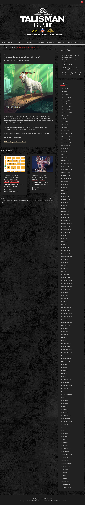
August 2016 (66, 397)
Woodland (19, 54)
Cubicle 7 (6, 179)
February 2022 (66, 215)
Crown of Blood (15, 177)
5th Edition (7, 175)
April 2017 (65, 373)
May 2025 (65, 125)
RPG (11, 179)
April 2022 (65, 209)
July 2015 (65, 433)
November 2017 (67, 352)
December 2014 (67, 454)
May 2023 (65, 191)
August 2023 (66, 182)
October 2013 (66, 481)
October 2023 (66, 176)
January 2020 (66, 277)
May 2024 (65, 155)
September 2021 (67, 230)
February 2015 (66, 448)
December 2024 (67, 134)
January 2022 (66, 217)
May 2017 (65, 370)
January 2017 (66, 382)
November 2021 (67, 224)
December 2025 (67, 104)
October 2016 (66, 391)
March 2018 (65, 340)
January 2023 (66, 197)
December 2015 (67, 421)
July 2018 (65, 328)
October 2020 (66, 253)
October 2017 (66, 355)
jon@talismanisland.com (22, 60)
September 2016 (67, 394)
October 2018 (66, 319)
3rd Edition (35, 175)
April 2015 (65, 442)
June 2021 (65, 238)
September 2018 (67, 322)
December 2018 (67, 313)
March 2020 (65, 271)
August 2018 (66, 325)
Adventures (14, 175)
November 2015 (67, 424)
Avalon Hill (6, 177)
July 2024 (65, 149)
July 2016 (65, 400)
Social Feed (35, 179)
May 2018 (65, 334)
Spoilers (6, 54)
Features (20, 42)
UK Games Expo (14, 181)
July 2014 (65, 469)
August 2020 (66, 259)
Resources (10, 42)
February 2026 (66, 98)
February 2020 (66, 274)
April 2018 (65, 337)
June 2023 (65, 188)
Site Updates (43, 177)
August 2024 (66, 146)
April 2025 (65, 128)
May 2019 (65, 298)
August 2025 (66, 116)
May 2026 (65, 89)
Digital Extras (40, 42)
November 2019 (67, 283)
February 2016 (66, 415)
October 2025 (66, 110)
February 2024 (66, 164)
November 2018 (67, 316)
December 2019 (67, 280)
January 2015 (66, 451)
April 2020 (65, 268)
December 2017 (67, 349)
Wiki (76, 42)
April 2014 (65, 478)
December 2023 (67, 170)
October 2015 (66, 427)
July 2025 (65, 119)
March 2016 (65, 412)
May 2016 (65, 406)
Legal (81, 42)
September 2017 (67, 358)
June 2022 (65, 206)
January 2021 (66, 247)
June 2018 (65, 331)
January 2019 (66, 310)
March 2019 (65, 304)
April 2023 (65, 194)
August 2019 (66, 289)
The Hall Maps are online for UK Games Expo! (13, 185)
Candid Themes (61, 501)
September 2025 (67, 113)
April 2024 (65, 158)
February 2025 (66, 131)
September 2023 (67, 179)
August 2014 (66, 466)
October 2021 (66, 227)
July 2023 (65, 185)
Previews (29, 42)
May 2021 (65, 241)
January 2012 (66, 484)
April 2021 (65, 245)
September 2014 (67, 463)
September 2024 (67, 143)
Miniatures (50, 42)
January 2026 (66, 101)
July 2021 (65, 235)
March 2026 (65, 95)
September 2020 (67, 256)
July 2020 (65, 262)
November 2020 (67, 250)
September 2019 (67, 286)
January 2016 (66, 418)
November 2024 (67, 137)
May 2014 (65, 475)
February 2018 (66, 343)
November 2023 (67, 173)
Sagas (16, 179)
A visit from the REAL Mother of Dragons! (40, 183)
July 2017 (65, 364)
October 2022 (66, 200)
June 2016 (65, 403)
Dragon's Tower (44, 175)
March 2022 (65, 212)
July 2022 (65, 203)
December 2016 (67, 385)
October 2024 (66, 140)
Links (70, 42)
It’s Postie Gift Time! (68, 65)
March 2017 (65, 376)
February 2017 (66, 379)
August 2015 (66, 430)
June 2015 (65, 436)
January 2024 (66, 167)
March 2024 (65, 161)
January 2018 (66, 346)
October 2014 (66, 460)
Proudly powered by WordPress (29, 501)
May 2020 (65, 265)
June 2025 (65, 122)
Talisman (12, 54)
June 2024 (65, 152)
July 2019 (65, 292)
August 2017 (66, 361)
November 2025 (67, 107)
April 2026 (65, 92)
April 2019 (65, 301)
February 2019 (66, 307)
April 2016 (65, 409)
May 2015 (65, 439)
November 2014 (67, 457)
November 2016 (67, 388)
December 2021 (67, 220)
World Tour (61, 42)
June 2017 (65, 367)
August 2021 (66, 232)
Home (3, 42)
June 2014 (65, 472)
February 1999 (66, 487)
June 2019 (65, 295)
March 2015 (65, 445)
